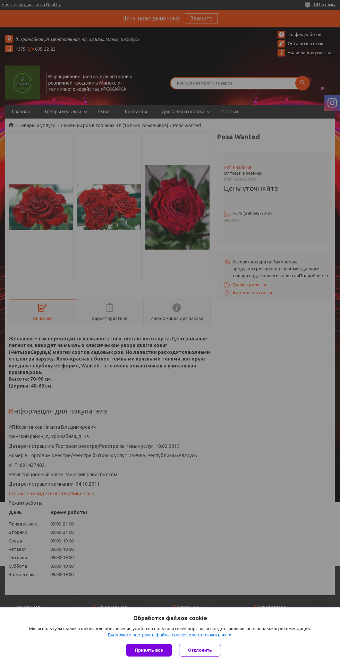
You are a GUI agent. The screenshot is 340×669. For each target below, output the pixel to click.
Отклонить (200, 650)
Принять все (149, 650)
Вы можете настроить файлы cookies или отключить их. (168, 634)
